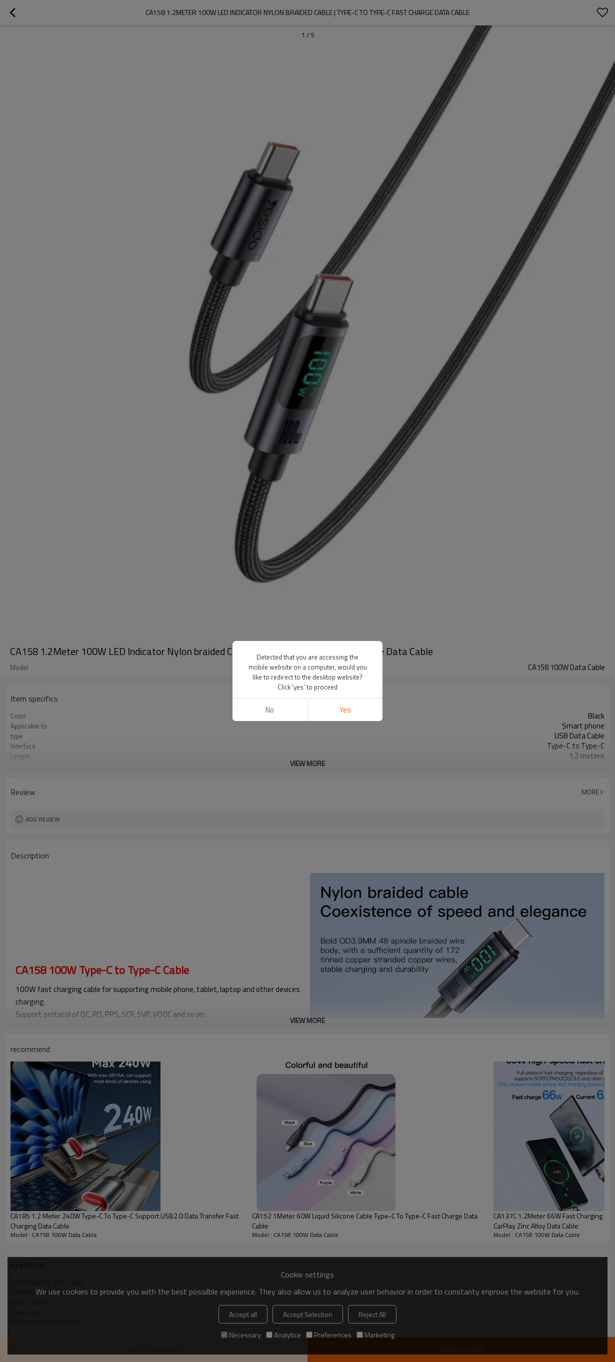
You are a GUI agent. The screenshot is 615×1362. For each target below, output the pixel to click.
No (270, 710)
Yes (345, 710)
